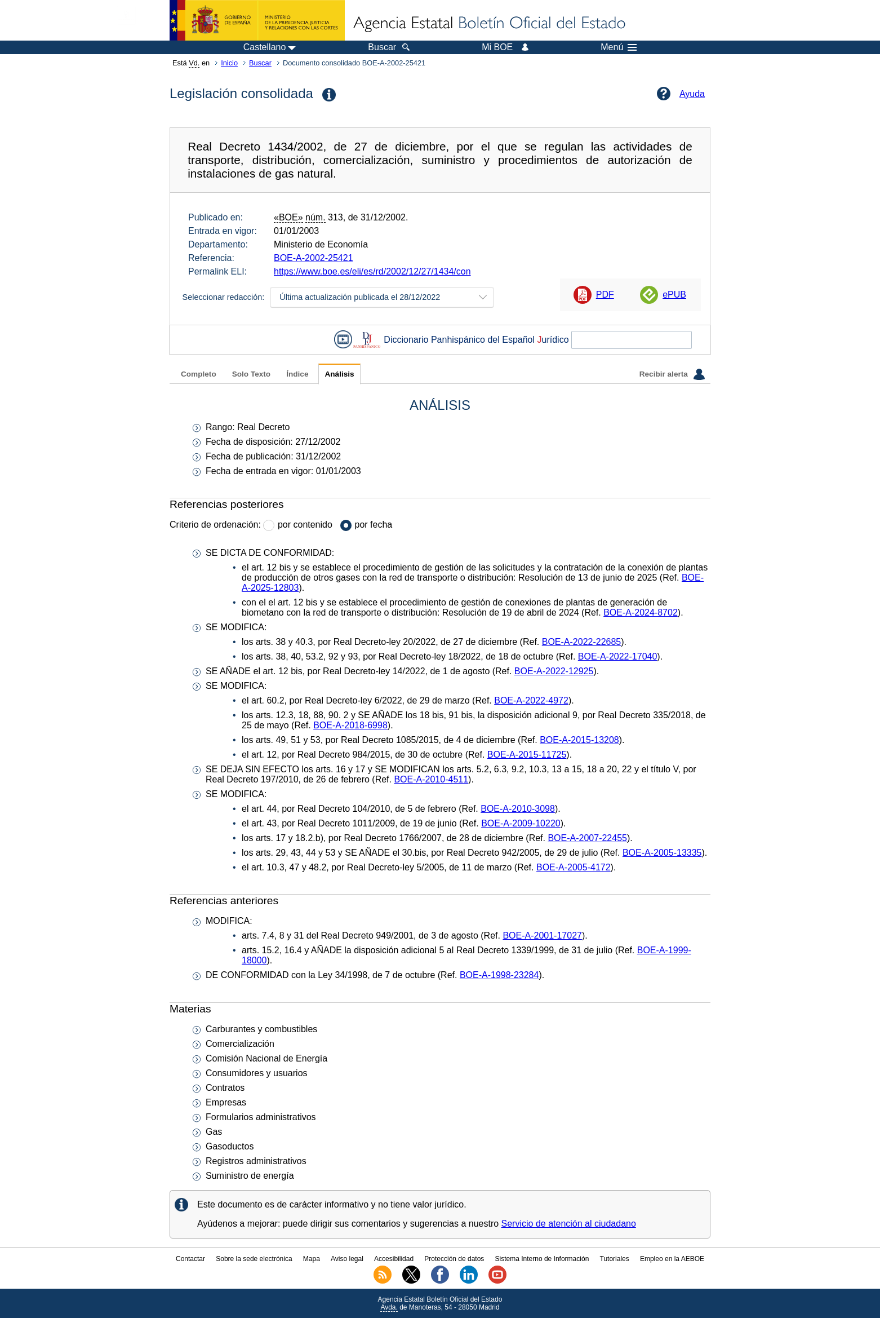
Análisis (339, 374)
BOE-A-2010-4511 (431, 779)
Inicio (229, 63)
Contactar (190, 1259)
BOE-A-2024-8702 (640, 612)
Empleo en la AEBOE (672, 1259)
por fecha (374, 524)
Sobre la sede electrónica (254, 1259)
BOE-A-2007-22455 (587, 838)
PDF (605, 294)
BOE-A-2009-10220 (521, 823)
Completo (198, 374)
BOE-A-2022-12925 (554, 671)
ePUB (674, 294)
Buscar (260, 63)
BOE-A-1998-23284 (499, 975)
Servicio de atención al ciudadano (568, 1223)
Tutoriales (614, 1259)
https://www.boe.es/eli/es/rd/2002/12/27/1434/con (372, 271)
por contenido (305, 524)
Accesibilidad (394, 1259)
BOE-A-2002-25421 (313, 258)
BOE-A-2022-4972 (531, 700)
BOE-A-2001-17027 (542, 935)
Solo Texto (251, 374)
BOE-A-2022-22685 (581, 642)
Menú (619, 47)
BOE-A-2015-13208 (579, 740)
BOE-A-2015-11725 (527, 754)
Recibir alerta (672, 374)
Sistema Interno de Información (542, 1259)
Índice (297, 374)
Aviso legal (347, 1259)
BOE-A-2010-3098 (518, 808)
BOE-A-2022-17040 (617, 656)
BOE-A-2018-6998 (350, 725)
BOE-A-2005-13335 (662, 852)
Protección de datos (454, 1259)
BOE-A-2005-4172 (573, 867)
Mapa (311, 1259)
